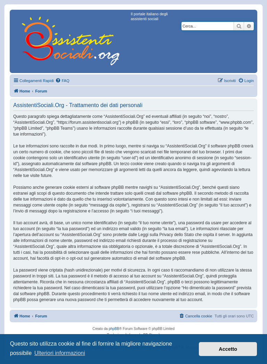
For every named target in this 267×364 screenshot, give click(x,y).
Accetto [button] (228, 349)
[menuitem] (62, 80)
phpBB (114, 329)
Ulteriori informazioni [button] (59, 353)
